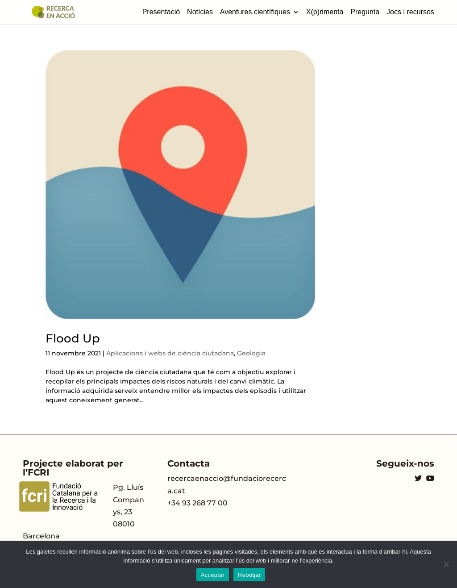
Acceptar (212, 574)
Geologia (251, 353)
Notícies (200, 12)
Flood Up (73, 338)
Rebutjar (249, 574)
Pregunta (364, 12)
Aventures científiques (255, 12)
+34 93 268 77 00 (197, 503)
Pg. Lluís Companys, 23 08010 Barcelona (83, 511)
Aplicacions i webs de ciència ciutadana (170, 353)
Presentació (161, 12)
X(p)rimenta (325, 12)
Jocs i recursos (410, 12)
